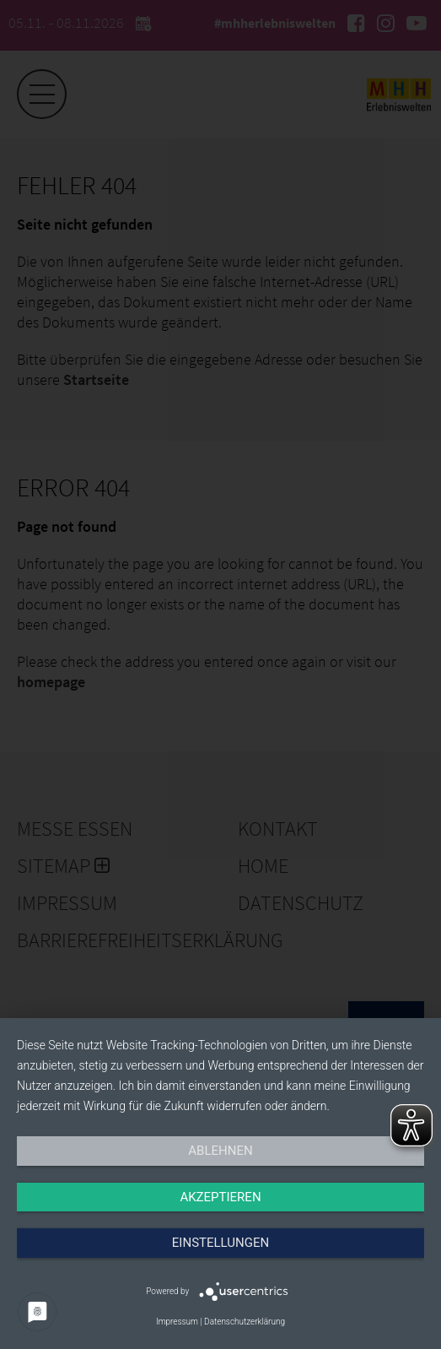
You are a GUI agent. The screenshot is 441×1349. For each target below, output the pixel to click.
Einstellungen (220, 1242)
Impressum (177, 1321)
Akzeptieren (220, 1197)
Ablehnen (220, 1150)
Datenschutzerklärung (244, 1321)
